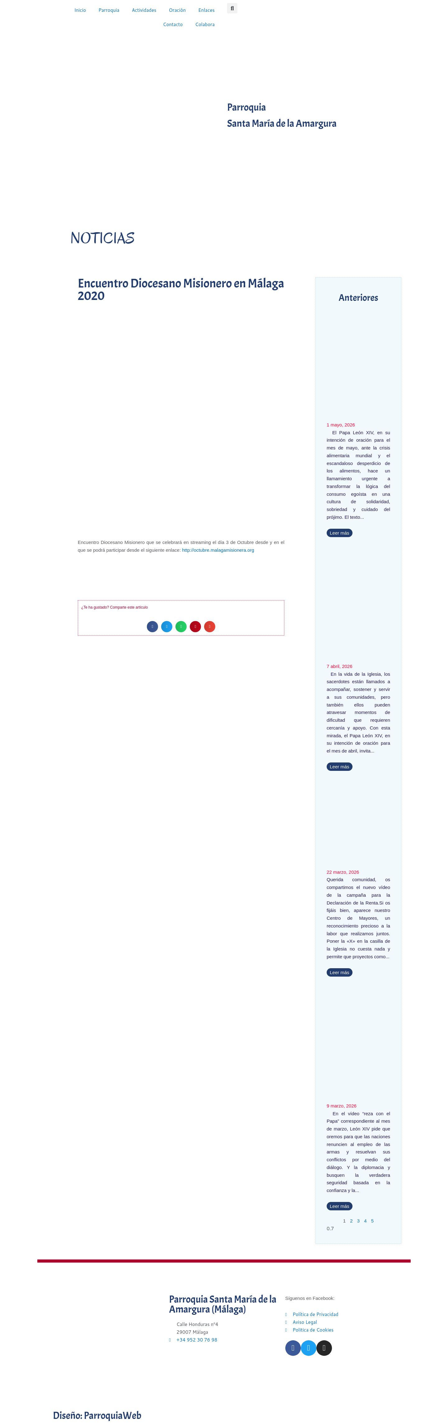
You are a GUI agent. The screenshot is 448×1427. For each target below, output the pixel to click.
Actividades (144, 10)
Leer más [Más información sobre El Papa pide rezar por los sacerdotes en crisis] (339, 766)
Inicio (80, 10)
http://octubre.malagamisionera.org (218, 550)
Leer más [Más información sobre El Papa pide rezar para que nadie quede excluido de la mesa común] (339, 533)
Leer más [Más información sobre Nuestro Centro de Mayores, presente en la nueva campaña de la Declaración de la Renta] (339, 972)
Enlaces (206, 10)
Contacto (173, 24)
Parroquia (108, 10)
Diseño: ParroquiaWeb (97, 1415)
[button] (232, 8)
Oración (177, 10)
